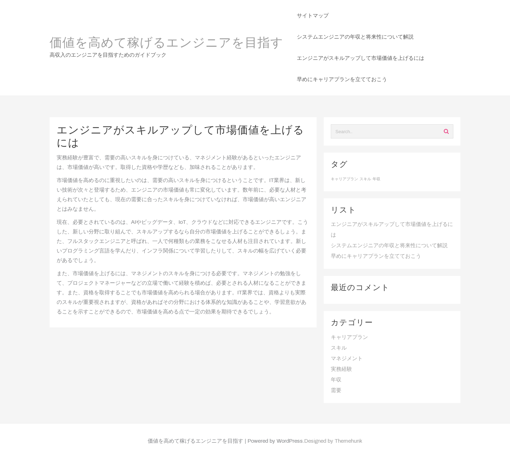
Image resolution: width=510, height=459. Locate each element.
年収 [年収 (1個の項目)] (376, 179)
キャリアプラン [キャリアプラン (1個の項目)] (344, 179)
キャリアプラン (349, 337)
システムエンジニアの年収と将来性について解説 (389, 245)
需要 (336, 390)
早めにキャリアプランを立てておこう (376, 256)
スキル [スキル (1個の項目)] (365, 179)
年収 (336, 380)
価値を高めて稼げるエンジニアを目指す (166, 43)
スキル (339, 348)
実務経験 (341, 369)
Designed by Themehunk (333, 441)
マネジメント (347, 358)
